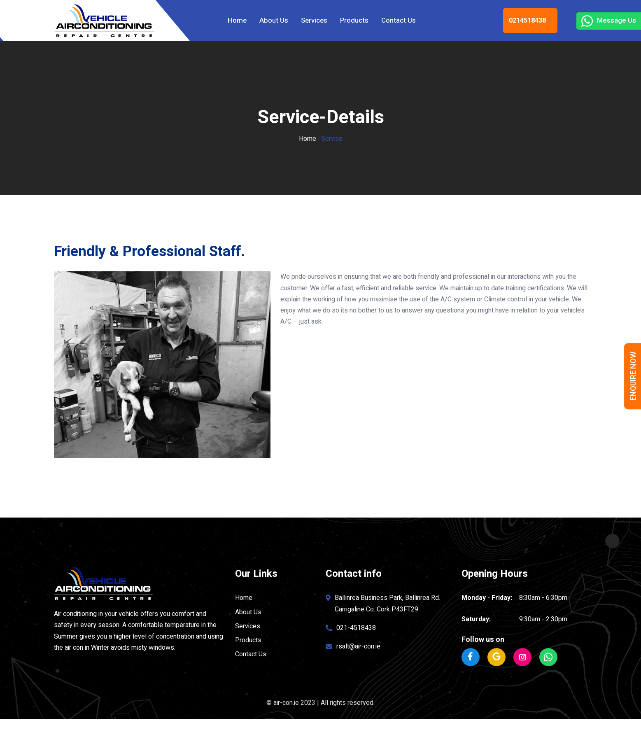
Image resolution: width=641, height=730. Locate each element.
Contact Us (398, 20)
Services (314, 20)
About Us (273, 20)
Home (237, 20)
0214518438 (527, 21)
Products (354, 20)
